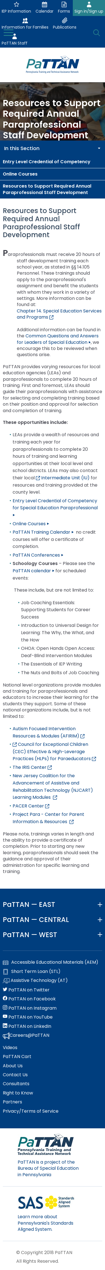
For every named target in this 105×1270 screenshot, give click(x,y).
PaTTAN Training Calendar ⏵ (43, 532)
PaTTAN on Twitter (26, 990)
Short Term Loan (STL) (31, 971)
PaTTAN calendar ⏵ (33, 571)
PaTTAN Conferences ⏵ (38, 555)
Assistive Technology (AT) (35, 980)
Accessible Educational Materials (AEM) (50, 962)
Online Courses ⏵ (31, 523)
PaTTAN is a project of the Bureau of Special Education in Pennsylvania (48, 1168)
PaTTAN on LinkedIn (27, 1026)
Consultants (16, 1084)
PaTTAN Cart (17, 1057)
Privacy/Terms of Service (31, 1111)
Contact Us (15, 1075)
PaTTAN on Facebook (29, 999)
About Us (13, 1066)
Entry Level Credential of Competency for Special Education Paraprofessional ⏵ (55, 508)
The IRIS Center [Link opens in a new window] (32, 767)
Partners (12, 1102)
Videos (10, 1048)
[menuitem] (52, 162)
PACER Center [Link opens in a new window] (31, 806)
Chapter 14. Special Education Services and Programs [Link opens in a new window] (59, 314)
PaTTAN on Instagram (30, 1008)
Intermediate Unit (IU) (63, 478)
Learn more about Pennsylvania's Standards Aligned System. (45, 1222)
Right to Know (18, 1093)
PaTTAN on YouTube (28, 1017)
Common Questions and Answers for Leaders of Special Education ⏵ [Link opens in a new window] (58, 339)
